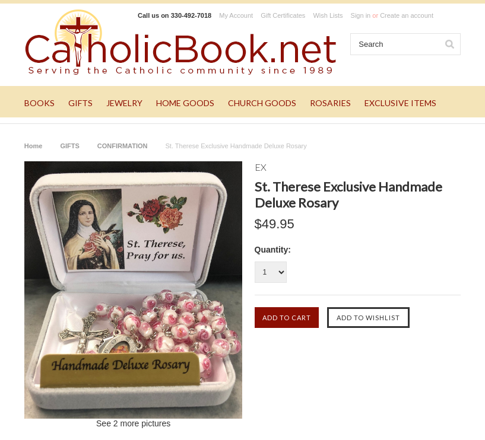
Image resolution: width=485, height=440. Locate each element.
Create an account (406, 15)
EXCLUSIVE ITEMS (400, 103)
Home (33, 145)
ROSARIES (330, 103)
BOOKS (39, 103)
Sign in (361, 15)
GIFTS (80, 103)
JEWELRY (124, 103)
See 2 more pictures (133, 423)
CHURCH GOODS (262, 103)
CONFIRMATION (122, 145)
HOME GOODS (185, 103)
